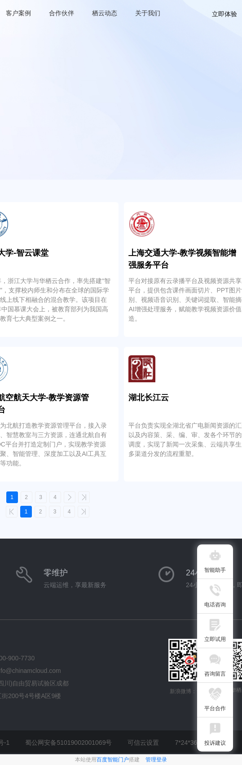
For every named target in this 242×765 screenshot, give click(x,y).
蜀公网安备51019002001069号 (68, 742)
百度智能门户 (113, 759)
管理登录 (156, 759)
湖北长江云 (148, 397)
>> (84, 497)
